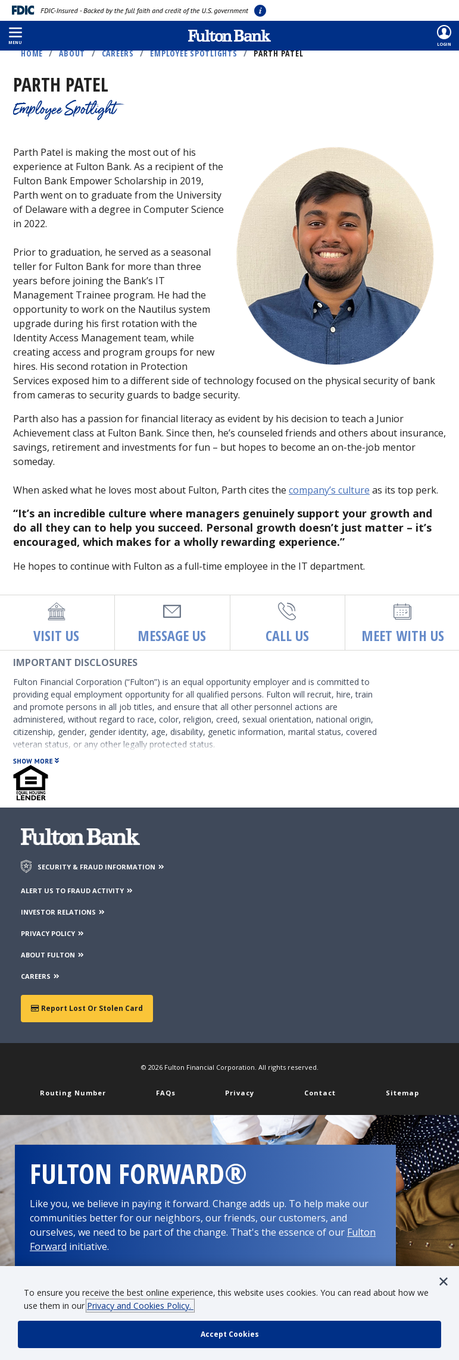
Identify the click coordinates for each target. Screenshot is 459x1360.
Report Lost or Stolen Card (87, 1008)
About (72, 53)
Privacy (239, 1092)
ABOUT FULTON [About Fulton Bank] (53, 954)
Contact (320, 1092)
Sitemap (402, 1092)
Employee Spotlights (193, 53)
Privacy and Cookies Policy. (140, 1305)
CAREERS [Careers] (41, 976)
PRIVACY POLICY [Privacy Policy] (53, 933)
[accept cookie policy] (229, 1334)
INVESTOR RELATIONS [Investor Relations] (63, 911)
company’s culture (329, 490)
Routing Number (73, 1092)
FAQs (166, 1092)
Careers (118, 53)
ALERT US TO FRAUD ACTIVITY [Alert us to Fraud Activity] (77, 890)
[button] (15, 36)
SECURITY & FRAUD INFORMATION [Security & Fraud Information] (102, 866)
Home (32, 53)
